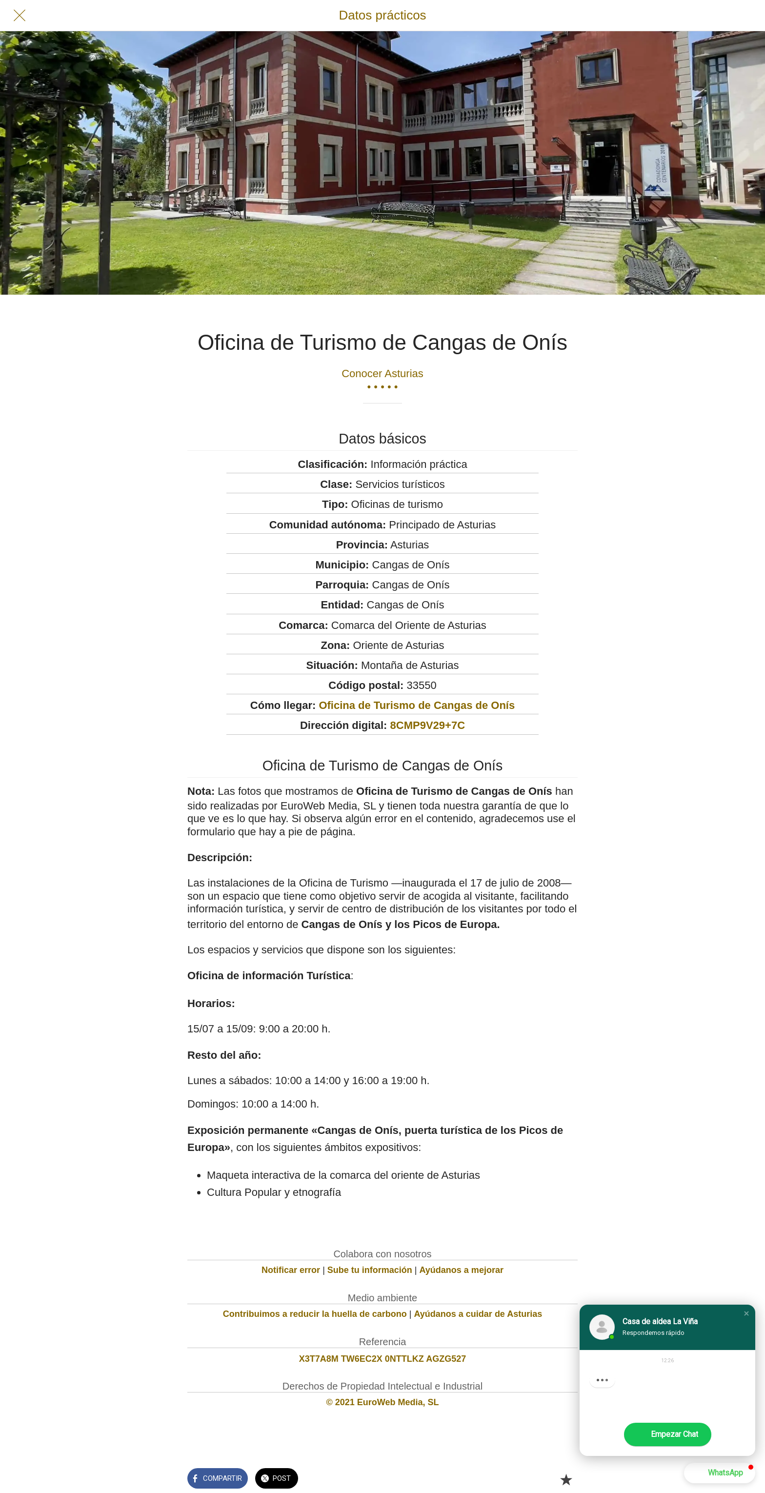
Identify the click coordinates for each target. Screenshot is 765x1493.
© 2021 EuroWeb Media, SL (382, 1402)
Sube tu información (369, 1270)
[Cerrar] (19, 15)
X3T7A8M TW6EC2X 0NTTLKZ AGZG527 (382, 1359)
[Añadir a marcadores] (566, 1479)
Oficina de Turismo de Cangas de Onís (417, 705)
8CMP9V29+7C (427, 725)
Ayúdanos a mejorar (461, 1270)
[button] (746, 1313)
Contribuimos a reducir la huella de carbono (315, 1314)
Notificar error (291, 1270)
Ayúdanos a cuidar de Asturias (478, 1314)
